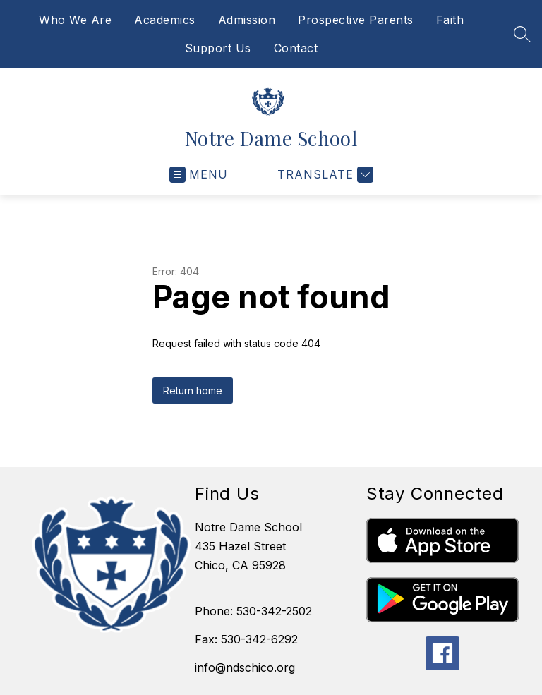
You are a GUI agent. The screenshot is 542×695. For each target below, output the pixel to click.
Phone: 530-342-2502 (253, 611)
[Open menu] (198, 174)
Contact (296, 48)
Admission (247, 20)
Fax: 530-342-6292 (246, 639)
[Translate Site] (323, 174)
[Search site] (522, 33)
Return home (192, 391)
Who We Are (75, 20)
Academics (164, 20)
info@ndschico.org (245, 667)
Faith (450, 20)
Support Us (218, 48)
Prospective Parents (356, 20)
